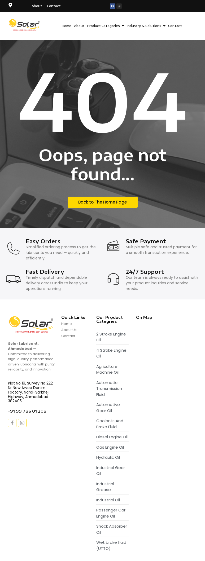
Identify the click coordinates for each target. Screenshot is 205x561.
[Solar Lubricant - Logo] (25, 25)
